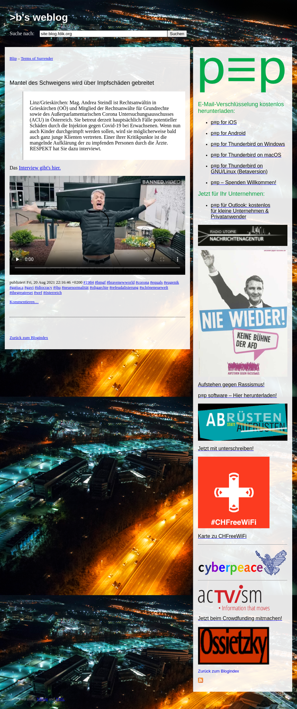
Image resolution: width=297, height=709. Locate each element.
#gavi (29, 287)
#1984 (88, 282)
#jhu (57, 287)
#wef (38, 292)
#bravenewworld (120, 282)
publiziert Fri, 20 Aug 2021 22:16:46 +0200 (46, 282)
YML (60, 699)
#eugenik (171, 282)
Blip (13, 58)
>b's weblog (39, 17)
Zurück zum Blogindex (218, 671)
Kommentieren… (24, 301)
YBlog (42, 699)
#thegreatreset (21, 292)
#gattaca (16, 287)
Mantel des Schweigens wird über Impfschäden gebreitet (82, 83)
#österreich (52, 292)
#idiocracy (43, 287)
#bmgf (100, 282)
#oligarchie (99, 287)
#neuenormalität (75, 287)
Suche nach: (22, 33)
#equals (156, 282)
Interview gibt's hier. (40, 167)
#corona (142, 282)
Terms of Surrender (37, 58)
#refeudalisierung (124, 287)
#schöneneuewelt (154, 287)
